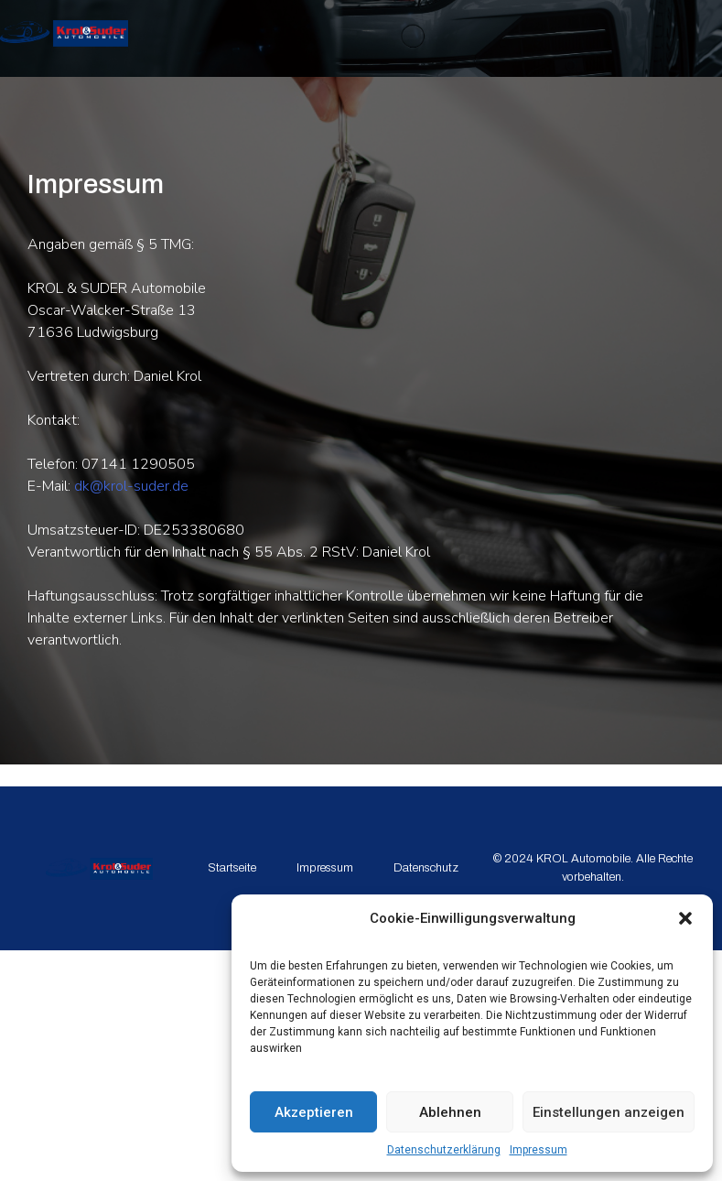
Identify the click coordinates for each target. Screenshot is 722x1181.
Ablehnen (450, 1112)
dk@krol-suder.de (131, 486)
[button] (685, 918)
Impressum (538, 1149)
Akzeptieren (314, 1112)
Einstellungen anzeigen (608, 1112)
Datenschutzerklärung (444, 1149)
